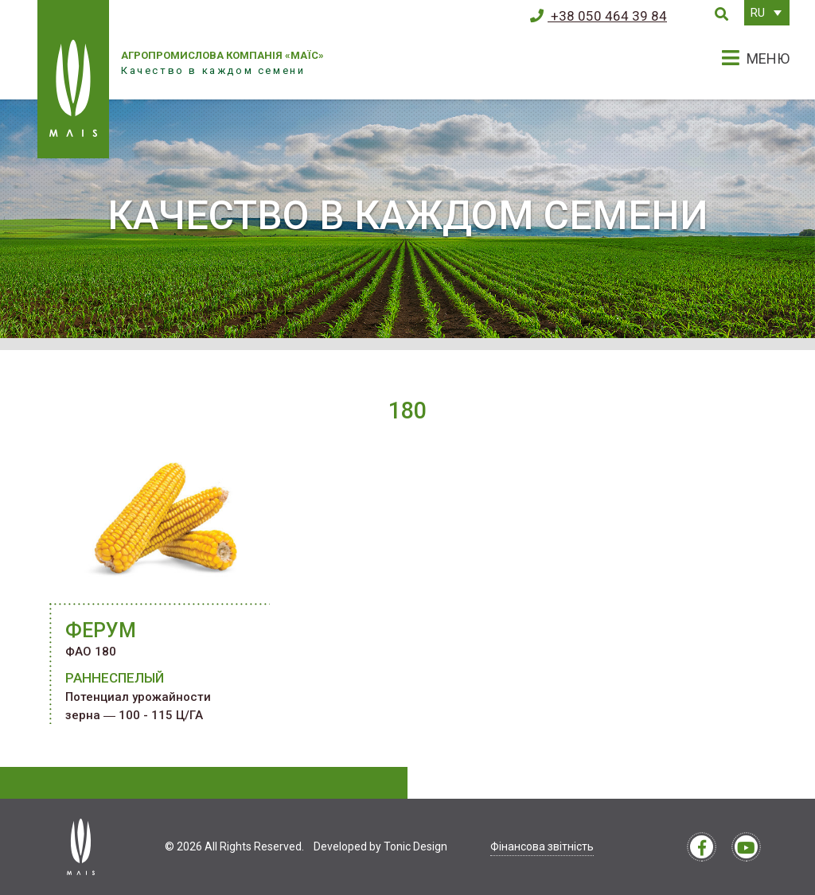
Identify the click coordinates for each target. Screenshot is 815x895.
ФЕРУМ (100, 630)
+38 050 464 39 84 (598, 16)
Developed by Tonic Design (380, 846)
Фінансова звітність (542, 846)
